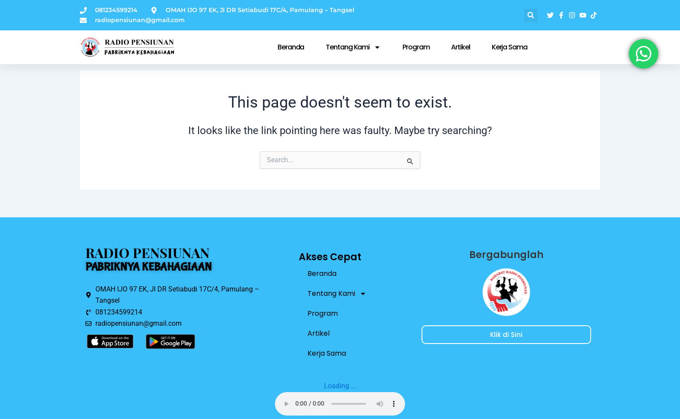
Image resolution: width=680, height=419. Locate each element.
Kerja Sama (509, 47)
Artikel (460, 47)
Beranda (291, 47)
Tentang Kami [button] (353, 47)
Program (415, 47)
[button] (530, 15)
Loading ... (340, 386)
